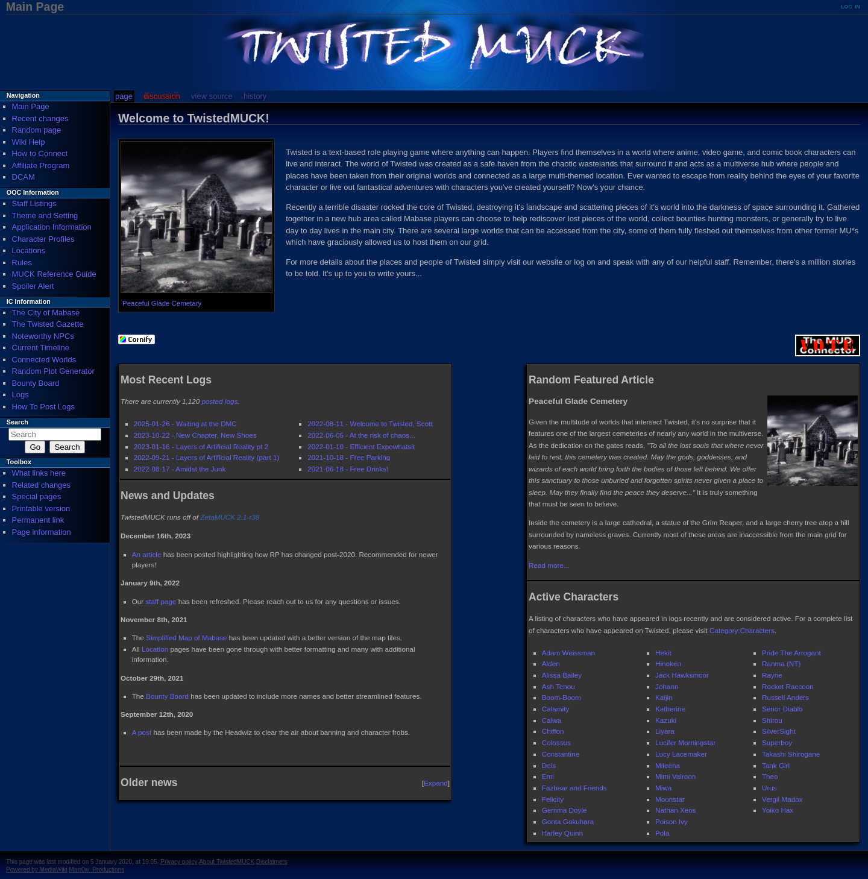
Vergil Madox (782, 799)
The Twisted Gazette (48, 324)
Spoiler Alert (33, 286)
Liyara (665, 731)
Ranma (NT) (781, 663)
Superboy (777, 742)
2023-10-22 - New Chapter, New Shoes (195, 435)
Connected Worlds (44, 359)
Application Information (52, 227)
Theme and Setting (45, 215)
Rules (22, 262)
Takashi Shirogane (791, 754)
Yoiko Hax (777, 810)
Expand (436, 783)
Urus (769, 788)
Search (17, 422)
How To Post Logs (43, 406)
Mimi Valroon (675, 776)
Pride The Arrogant (791, 653)
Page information (41, 532)
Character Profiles (43, 239)
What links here (39, 472)
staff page (160, 601)
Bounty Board (167, 696)
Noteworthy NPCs (43, 336)
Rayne (772, 675)
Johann (666, 686)
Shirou (772, 720)
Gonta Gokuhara (568, 821)
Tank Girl (776, 765)
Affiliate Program (41, 165)
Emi (548, 776)
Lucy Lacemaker (681, 754)
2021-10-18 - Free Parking (348, 457)
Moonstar (670, 799)
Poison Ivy (671, 821)
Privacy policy (178, 862)
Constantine (560, 754)
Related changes (41, 485)
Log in (850, 5)
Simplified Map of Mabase (186, 637)
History (255, 96)
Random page (36, 129)
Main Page (30, 106)
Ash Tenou (558, 686)
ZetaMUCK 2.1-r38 (229, 517)
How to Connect (40, 153)
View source (212, 96)
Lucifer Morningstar (685, 742)
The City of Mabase (46, 312)
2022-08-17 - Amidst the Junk (180, 469)
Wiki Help (28, 141)
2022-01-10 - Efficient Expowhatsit (361, 446)
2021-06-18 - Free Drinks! (347, 469)
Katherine (670, 709)
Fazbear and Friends (574, 788)
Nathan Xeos (675, 810)
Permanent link (38, 520)
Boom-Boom (561, 697)
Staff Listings (34, 203)
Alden (551, 663)
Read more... (549, 565)
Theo (770, 776)
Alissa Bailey (562, 675)
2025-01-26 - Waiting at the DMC (185, 423)
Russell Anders (785, 697)
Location (155, 649)
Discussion (161, 96)
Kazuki (665, 720)
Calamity (555, 709)
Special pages (36, 496)
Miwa (663, 788)
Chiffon (553, 731)
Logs (20, 394)
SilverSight (779, 731)
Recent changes (40, 118)
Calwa (551, 720)
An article (147, 554)
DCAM (23, 176)
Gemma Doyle (564, 810)
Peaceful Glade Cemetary (161, 303)
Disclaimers (272, 862)
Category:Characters (742, 630)
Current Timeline (40, 347)
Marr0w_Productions (97, 869)
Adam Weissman (568, 653)
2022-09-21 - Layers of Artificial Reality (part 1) (207, 457)
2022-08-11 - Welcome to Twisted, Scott (369, 423)
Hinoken (668, 663)
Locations (29, 250)
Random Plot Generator (53, 371)
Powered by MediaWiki (37, 869)
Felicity (553, 799)
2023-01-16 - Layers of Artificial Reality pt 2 (201, 446)
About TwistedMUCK (226, 862)
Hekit (663, 653)
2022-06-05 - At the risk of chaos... (361, 435)
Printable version (41, 508)
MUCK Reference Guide (54, 274)
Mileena (667, 765)
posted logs (219, 401)
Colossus (556, 742)
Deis (549, 765)
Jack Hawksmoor (682, 675)
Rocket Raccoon (788, 686)
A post (142, 732)
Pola (662, 833)
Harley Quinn (562, 833)
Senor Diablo (782, 709)
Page (124, 96)
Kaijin (664, 697)
